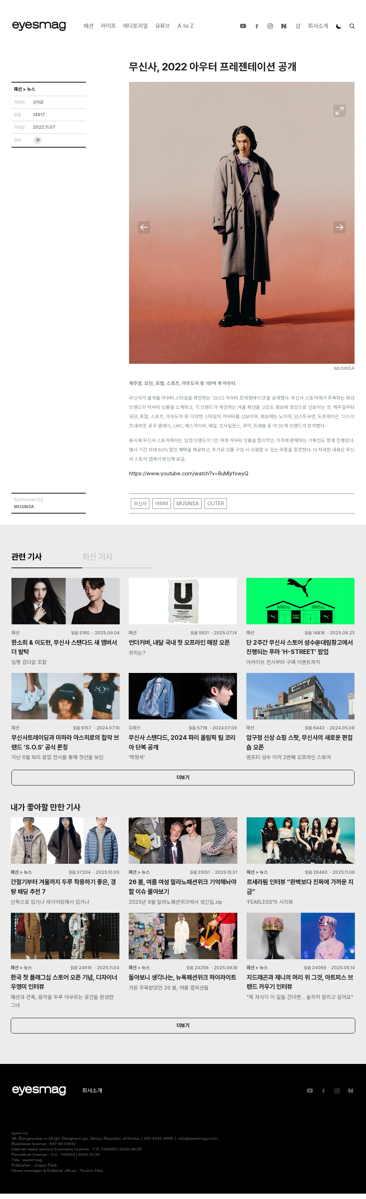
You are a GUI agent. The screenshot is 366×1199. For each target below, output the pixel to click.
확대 (339, 110)
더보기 (183, 781)
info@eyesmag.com (198, 1144)
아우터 (161, 503)
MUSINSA (188, 503)
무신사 (140, 503)
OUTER (215, 503)
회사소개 (318, 26)
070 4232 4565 (158, 1144)
